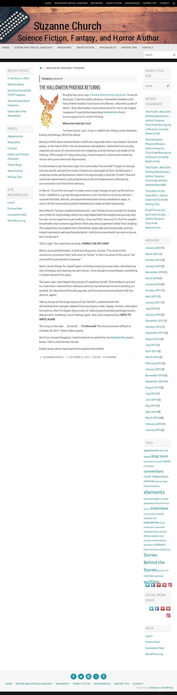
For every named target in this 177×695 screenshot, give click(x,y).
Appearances (132, 3)
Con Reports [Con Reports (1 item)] (149, 466)
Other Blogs (15, 165)
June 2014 (151, 399)
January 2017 (153, 302)
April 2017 (151, 296)
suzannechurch (53, 357)
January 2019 (153, 266)
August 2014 (152, 387)
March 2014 (152, 418)
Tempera (154, 687)
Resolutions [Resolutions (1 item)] (148, 545)
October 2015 (153, 327)
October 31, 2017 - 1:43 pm (84, 357)
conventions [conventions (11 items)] (153, 471)
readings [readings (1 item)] (147, 540)
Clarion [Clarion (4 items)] (166, 461)
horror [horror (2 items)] (166, 503)
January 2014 (153, 430)
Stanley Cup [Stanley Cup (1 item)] (165, 549)
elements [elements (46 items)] (154, 492)
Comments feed (17, 214)
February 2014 (153, 424)
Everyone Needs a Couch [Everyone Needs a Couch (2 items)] (156, 498)
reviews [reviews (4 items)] (158, 544)
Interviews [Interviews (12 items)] (159, 508)
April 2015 (151, 351)
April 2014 (151, 412)
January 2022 (153, 248)
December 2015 (154, 320)
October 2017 (153, 290)
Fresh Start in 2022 (18, 78)
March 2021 (152, 254)
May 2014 (150, 405)
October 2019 (153, 260)
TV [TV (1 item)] (167, 571)
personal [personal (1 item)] (163, 532)
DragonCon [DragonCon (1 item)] (155, 486)
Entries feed (15, 208)
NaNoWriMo (110, 112)
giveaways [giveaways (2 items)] (149, 503)
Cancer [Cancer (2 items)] (158, 461)
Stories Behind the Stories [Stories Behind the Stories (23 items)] (154, 562)
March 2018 (152, 278)
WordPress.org (16, 220)
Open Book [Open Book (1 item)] (160, 527)
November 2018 (154, 272)
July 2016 (150, 308)
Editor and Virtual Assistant (71, 3)
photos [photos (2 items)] (147, 535)
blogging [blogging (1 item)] (147, 457)
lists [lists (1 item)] (154, 518)
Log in (11, 202)
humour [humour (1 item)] (147, 509)
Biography (97, 3)
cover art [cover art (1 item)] (158, 481)
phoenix (111, 357)
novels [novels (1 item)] (162, 523)
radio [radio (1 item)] (161, 536)
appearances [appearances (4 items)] (151, 450)
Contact (164, 3)
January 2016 (153, 314)
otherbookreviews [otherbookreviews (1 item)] (151, 532)
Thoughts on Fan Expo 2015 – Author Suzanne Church (156, 195)
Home (48, 3)
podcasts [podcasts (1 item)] (155, 536)
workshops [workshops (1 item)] (158, 576)
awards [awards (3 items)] (163, 450)
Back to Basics (16, 84)
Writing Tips (150, 3)
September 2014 (154, 381)
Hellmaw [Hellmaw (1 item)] (158, 503)
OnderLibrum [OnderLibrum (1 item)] (149, 527)
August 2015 (152, 339)
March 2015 (152, 357)
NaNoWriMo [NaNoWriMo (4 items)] (151, 522)
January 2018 (153, 284)
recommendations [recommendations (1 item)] (158, 540)
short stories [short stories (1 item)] (154, 549)
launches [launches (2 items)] (148, 518)
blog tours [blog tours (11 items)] (159, 456)
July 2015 (150, 345)
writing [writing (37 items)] (151, 582)
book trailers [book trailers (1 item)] (149, 462)
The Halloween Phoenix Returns (69, 88)
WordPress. (167, 687)
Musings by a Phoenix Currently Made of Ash (158, 129)
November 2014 (154, 375)
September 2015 (154, 333)
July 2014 (150, 393)
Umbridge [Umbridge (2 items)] (149, 575)
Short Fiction (114, 3)
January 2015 (153, 369)
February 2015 (153, 363)
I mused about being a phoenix (108, 95)
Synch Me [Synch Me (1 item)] (162, 571)
